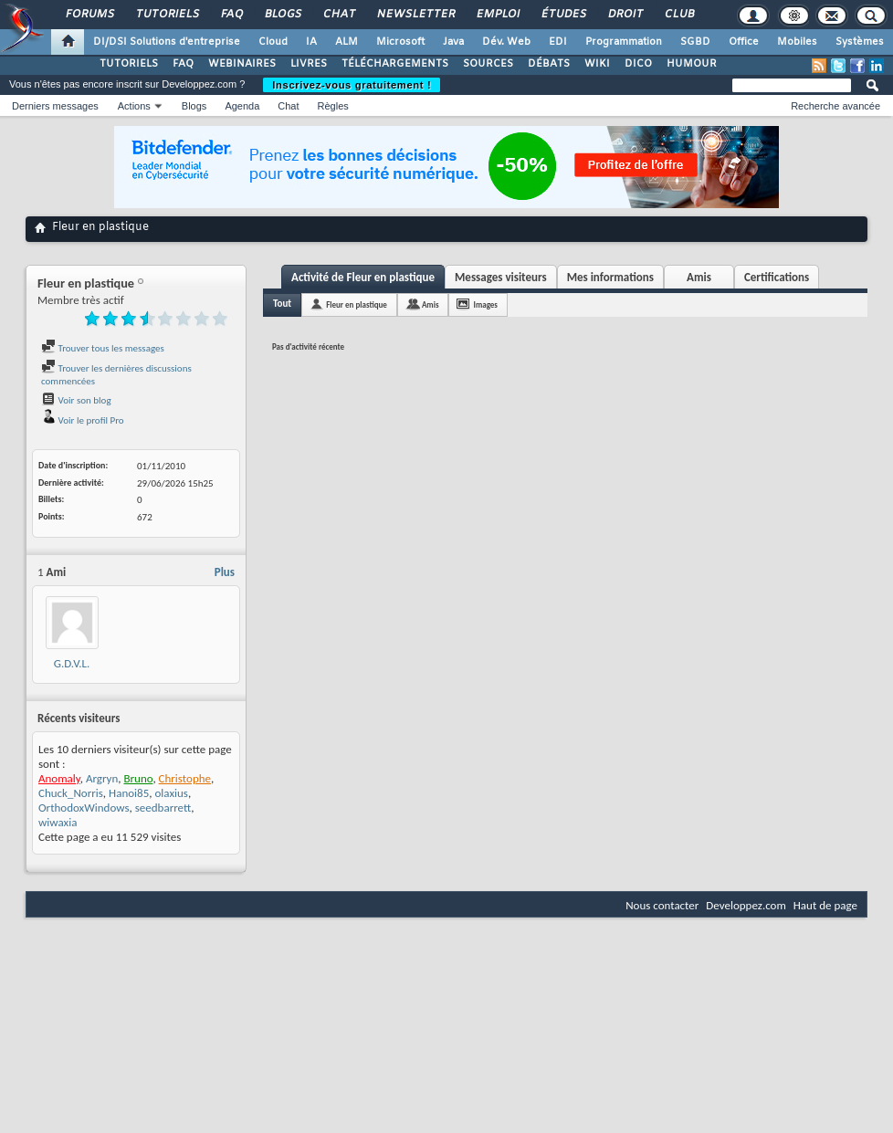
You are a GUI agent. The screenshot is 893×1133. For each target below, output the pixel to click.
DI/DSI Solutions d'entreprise (166, 42)
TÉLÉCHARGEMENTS (394, 64)
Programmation (623, 42)
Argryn (102, 778)
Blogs (282, 14)
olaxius (170, 793)
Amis (699, 277)
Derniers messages (55, 105)
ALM (346, 42)
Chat (338, 14)
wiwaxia (57, 822)
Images (485, 304)
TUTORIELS (129, 64)
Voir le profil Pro (82, 420)
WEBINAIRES (242, 64)
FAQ (231, 14)
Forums (89, 14)
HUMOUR (692, 64)
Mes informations (610, 277)
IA (311, 42)
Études (563, 14)
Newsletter (415, 14)
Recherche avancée (835, 105)
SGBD (695, 42)
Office (744, 42)
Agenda (242, 105)
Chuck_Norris (70, 793)
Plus (225, 572)
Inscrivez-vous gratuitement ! (351, 84)
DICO (638, 64)
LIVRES (308, 64)
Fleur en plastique (356, 304)
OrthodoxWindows (84, 807)
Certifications (776, 277)
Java (453, 42)
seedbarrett (163, 807)
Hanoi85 (129, 793)
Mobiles (797, 42)
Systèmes (859, 42)
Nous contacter (662, 905)
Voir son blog (76, 400)
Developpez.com (746, 905)
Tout (282, 303)
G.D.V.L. (72, 663)
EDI (558, 42)
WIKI (597, 64)
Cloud (273, 42)
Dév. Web (506, 42)
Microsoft (400, 42)
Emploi (497, 14)
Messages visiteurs (501, 277)
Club (678, 14)
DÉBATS (549, 64)
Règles (333, 105)
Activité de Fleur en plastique (363, 277)
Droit (624, 14)
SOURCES (488, 64)
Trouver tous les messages (102, 348)
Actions (134, 105)
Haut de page (825, 905)
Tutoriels (166, 14)
